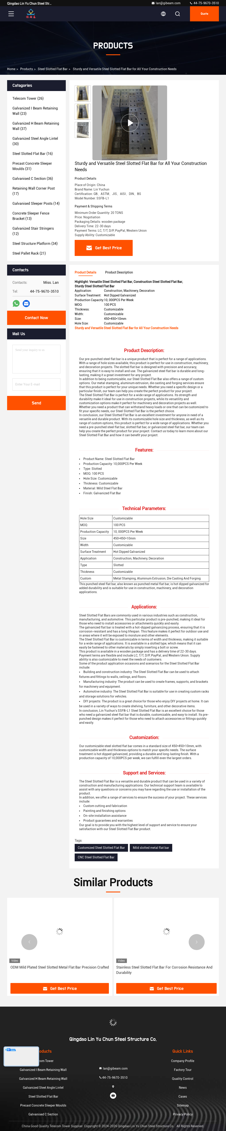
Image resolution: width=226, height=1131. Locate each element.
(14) (36, 203)
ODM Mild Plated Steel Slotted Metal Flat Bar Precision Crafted (59, 967)
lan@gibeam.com (165, 3)
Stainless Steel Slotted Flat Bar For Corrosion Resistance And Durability (164, 970)
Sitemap (183, 1105)
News (183, 1087)
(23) (35, 111)
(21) (29, 253)
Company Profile (182, 1061)
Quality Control (182, 1078)
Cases (182, 1096)
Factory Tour (183, 1070)
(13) (30, 216)
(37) (35, 126)
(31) (32, 166)
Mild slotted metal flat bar (151, 847)
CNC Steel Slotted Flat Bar (96, 857)
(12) (33, 231)
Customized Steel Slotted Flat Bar (101, 847)
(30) (35, 141)
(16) (32, 154)
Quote (204, 13)
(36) (32, 178)
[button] (29, 942)
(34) (35, 243)
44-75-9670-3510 (204, 3)
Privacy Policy (183, 1114)
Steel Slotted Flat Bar (53, 69)
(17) (33, 191)
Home (11, 69)
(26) (28, 98)
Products (26, 69)
